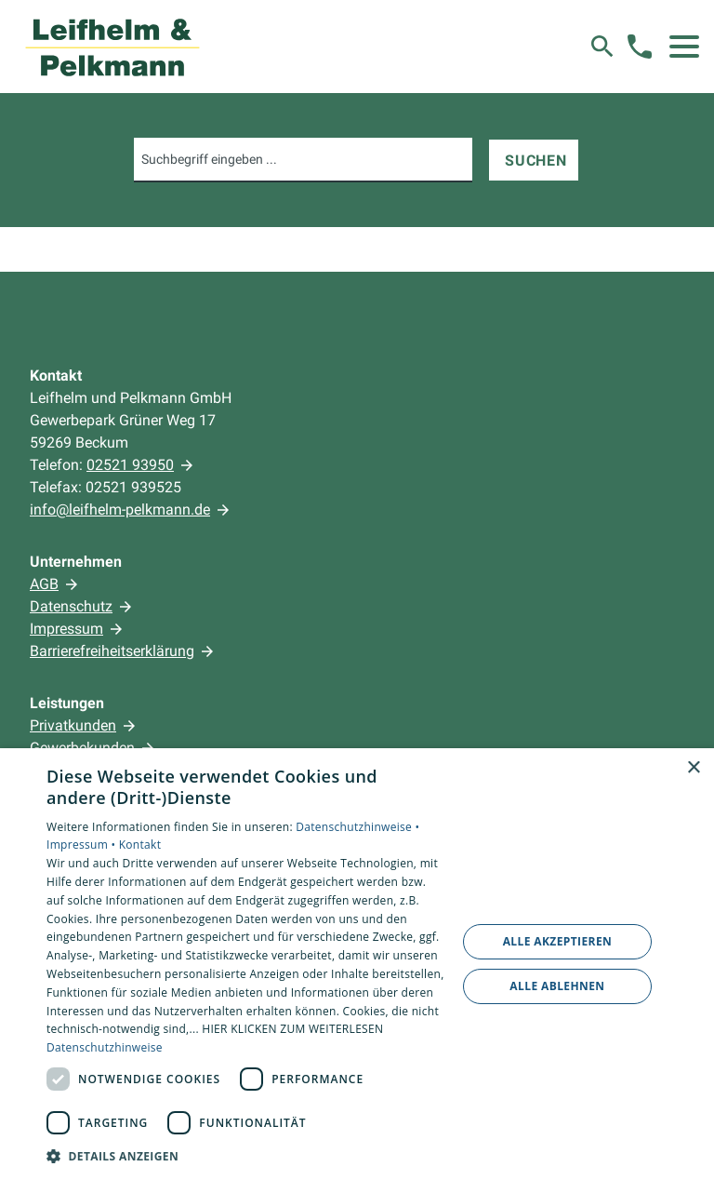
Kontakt (140, 844)
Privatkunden (73, 725)
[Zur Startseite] (113, 46)
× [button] (693, 768)
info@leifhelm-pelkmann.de (120, 509)
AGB (44, 584)
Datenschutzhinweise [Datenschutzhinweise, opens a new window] (104, 1047)
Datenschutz (71, 606)
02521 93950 (130, 465)
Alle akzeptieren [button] (558, 941)
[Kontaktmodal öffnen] (639, 46)
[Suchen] (533, 160)
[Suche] (602, 46)
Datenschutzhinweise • (357, 827)
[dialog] (357, 964)
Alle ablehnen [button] (556, 986)
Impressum (66, 628)
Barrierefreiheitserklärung (112, 651)
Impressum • (82, 844)
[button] (684, 46)
